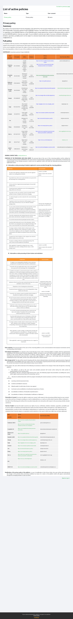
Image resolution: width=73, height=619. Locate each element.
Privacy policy (37, 615)
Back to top (65, 478)
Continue (36, 617)
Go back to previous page (63, 6)
